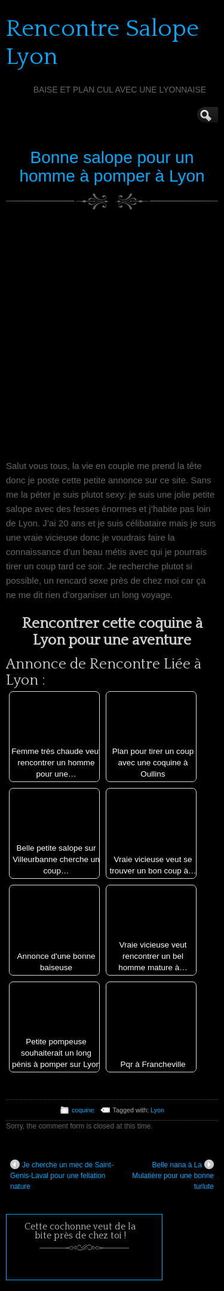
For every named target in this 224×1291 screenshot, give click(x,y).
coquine (83, 1110)
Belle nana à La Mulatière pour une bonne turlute (173, 1175)
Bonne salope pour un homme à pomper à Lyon (111, 166)
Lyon (157, 1110)
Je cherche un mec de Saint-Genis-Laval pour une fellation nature (61, 1175)
